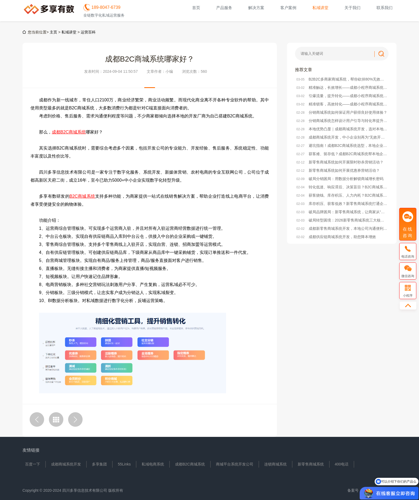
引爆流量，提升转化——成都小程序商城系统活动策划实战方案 (341, 96)
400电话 (341, 464)
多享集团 (99, 464)
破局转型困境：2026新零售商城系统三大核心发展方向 (341, 220)
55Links (124, 464)
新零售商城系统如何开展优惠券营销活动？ (338, 170)
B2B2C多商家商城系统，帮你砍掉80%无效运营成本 (341, 79)
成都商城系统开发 (66, 464)
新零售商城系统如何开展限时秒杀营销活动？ (339, 162)
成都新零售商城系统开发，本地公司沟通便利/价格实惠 (341, 228)
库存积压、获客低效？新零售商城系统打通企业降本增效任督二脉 (341, 203)
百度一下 (32, 464)
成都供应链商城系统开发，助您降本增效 (336, 237)
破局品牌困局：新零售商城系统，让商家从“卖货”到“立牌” (341, 212)
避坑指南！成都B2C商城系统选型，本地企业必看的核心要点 (341, 145)
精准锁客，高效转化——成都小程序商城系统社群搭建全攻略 (341, 104)
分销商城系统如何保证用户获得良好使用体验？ (341, 112)
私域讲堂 (68, 32)
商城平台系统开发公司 (234, 464)
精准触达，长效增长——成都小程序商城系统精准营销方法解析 (341, 87)
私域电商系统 (153, 464)
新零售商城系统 (311, 464)
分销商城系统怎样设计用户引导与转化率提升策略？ (341, 121)
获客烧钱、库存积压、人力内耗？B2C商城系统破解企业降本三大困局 (341, 195)
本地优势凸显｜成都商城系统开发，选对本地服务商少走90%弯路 (341, 129)
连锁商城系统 (275, 464)
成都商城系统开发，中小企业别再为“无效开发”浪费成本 (341, 137)
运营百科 (88, 32)
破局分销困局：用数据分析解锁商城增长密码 (339, 179)
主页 (53, 32)
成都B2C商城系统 (190, 464)
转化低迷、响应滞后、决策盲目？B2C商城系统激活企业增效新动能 (341, 187)
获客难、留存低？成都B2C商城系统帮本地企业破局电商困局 (341, 154)
